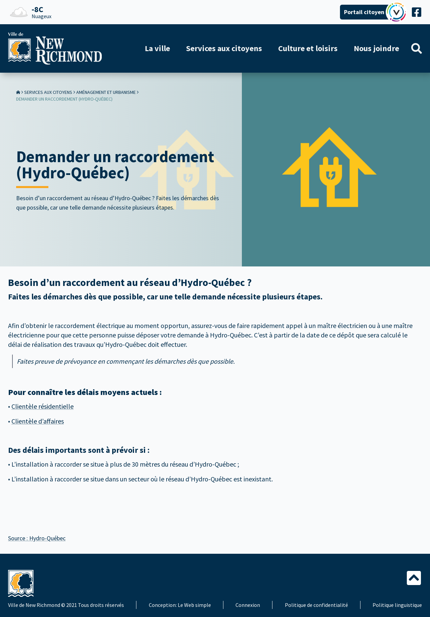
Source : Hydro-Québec (37, 538)
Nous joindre (376, 48)
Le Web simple (194, 605)
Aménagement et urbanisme (106, 92)
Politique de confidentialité (316, 605)
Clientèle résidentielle (42, 406)
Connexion (247, 605)
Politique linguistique (397, 605)
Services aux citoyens (48, 92)
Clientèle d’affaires (37, 421)
